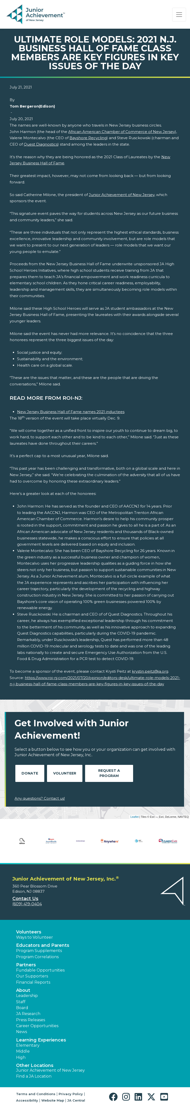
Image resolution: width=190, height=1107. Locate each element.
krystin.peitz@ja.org (150, 671)
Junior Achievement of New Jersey (121, 194)
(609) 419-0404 (27, 904)
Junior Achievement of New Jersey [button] (50, 1070)
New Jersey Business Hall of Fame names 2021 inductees (70, 411)
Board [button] (22, 1007)
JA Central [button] (76, 1100)
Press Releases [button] (30, 1020)
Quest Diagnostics (41, 144)
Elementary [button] (28, 1045)
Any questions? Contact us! (40, 798)
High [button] (20, 1057)
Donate (30, 773)
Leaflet (134, 816)
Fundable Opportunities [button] (40, 970)
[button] (114, 1097)
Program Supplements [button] (39, 950)
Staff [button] (20, 1001)
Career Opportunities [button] (37, 1025)
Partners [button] (26, 965)
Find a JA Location (33, 1076)
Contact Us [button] (25, 898)
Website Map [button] (52, 1100)
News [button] (21, 1031)
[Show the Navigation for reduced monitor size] (179, 15)
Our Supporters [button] (32, 976)
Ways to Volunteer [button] (34, 937)
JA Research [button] (28, 1013)
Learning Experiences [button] (41, 1040)
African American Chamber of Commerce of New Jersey (121, 131)
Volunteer (64, 773)
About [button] (23, 990)
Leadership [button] (27, 995)
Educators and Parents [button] (42, 945)
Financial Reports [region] (33, 982)
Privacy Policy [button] (71, 1094)
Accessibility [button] (27, 1100)
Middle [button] (23, 1051)
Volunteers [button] (28, 932)
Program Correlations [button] (37, 956)
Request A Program (109, 773)
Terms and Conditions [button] (35, 1094)
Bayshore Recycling (88, 137)
